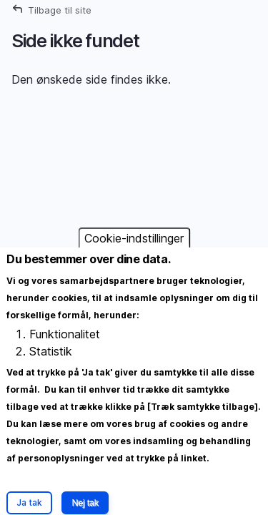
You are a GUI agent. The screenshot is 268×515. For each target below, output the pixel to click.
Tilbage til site (59, 10)
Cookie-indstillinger (134, 251)
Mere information (51, 486)
